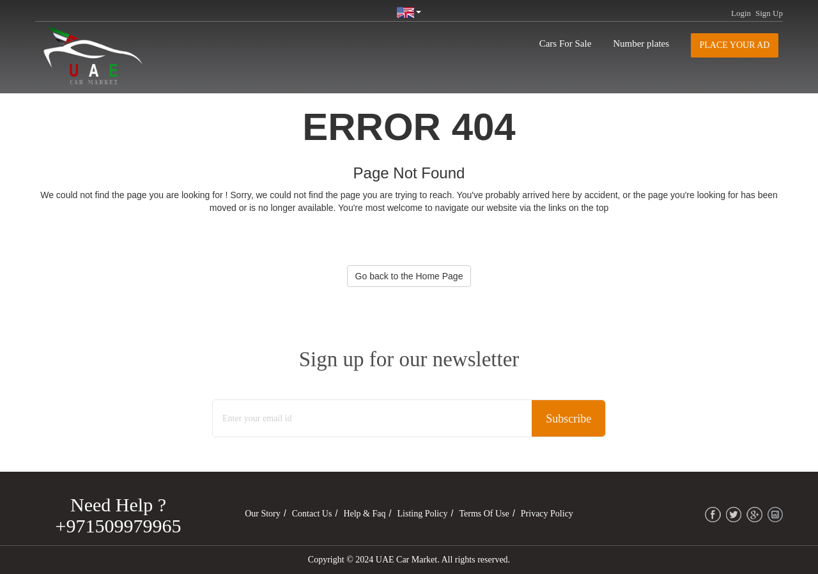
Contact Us (312, 513)
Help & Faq (364, 513)
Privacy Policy (547, 513)
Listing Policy (422, 513)
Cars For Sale (565, 43)
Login (741, 13)
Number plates (641, 43)
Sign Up (769, 13)
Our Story (263, 513)
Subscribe (568, 418)
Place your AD (735, 45)
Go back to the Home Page (409, 276)
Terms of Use (484, 513)
